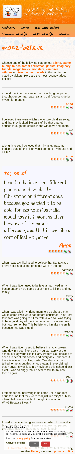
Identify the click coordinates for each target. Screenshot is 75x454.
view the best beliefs (30, 72)
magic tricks (21, 69)
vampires (52, 69)
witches (7, 72)
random (64, 34)
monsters (37, 69)
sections (8, 28)
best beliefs (43, 34)
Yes (34, 443)
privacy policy (63, 451)
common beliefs (14, 34)
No (46, 443)
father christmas (33, 66)
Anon (69, 104)
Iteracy (35, 451)
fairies (16, 66)
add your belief (47, 28)
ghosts (50, 66)
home (25, 28)
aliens (57, 62)
